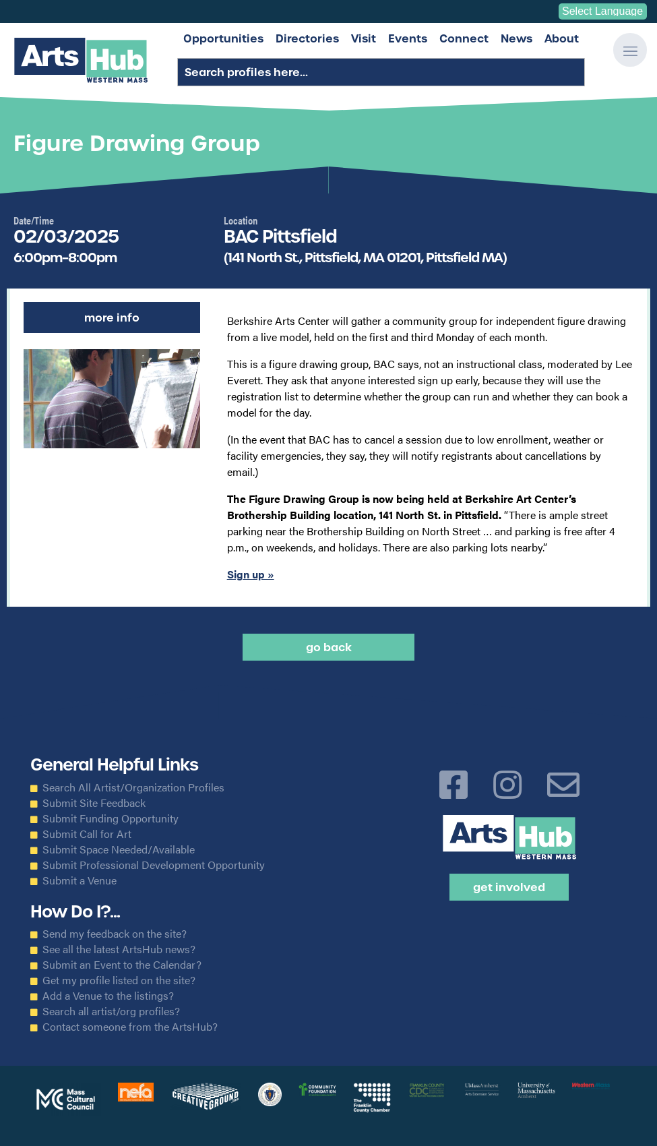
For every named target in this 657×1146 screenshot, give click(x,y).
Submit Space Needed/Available (118, 849)
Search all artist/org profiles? (111, 1011)
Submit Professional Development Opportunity (153, 865)
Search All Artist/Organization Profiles (133, 787)
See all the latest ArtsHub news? (118, 949)
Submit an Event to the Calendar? (121, 964)
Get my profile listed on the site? (118, 980)
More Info (111, 317)
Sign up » (250, 574)
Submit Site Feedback (94, 802)
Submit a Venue (79, 880)
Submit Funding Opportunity (110, 818)
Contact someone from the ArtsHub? (130, 1026)
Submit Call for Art (86, 833)
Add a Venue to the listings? (108, 995)
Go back (329, 647)
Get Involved (509, 887)
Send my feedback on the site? (114, 933)
